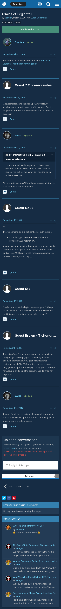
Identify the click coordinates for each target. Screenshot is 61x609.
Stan (18, 564)
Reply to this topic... (18, 465)
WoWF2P (20, 529)
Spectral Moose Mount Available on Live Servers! (35, 593)
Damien (8, 17)
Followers (29, 476)
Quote (13, 69)
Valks (18, 135)
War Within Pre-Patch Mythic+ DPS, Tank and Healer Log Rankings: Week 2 (35, 576)
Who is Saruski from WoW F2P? (28, 525)
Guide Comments (38, 17)
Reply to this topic (30, 29)
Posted (14, 54)
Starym (19, 548)
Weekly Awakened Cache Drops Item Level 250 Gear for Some (35, 561)
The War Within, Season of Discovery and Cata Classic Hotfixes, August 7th (35, 545)
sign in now (9, 448)
